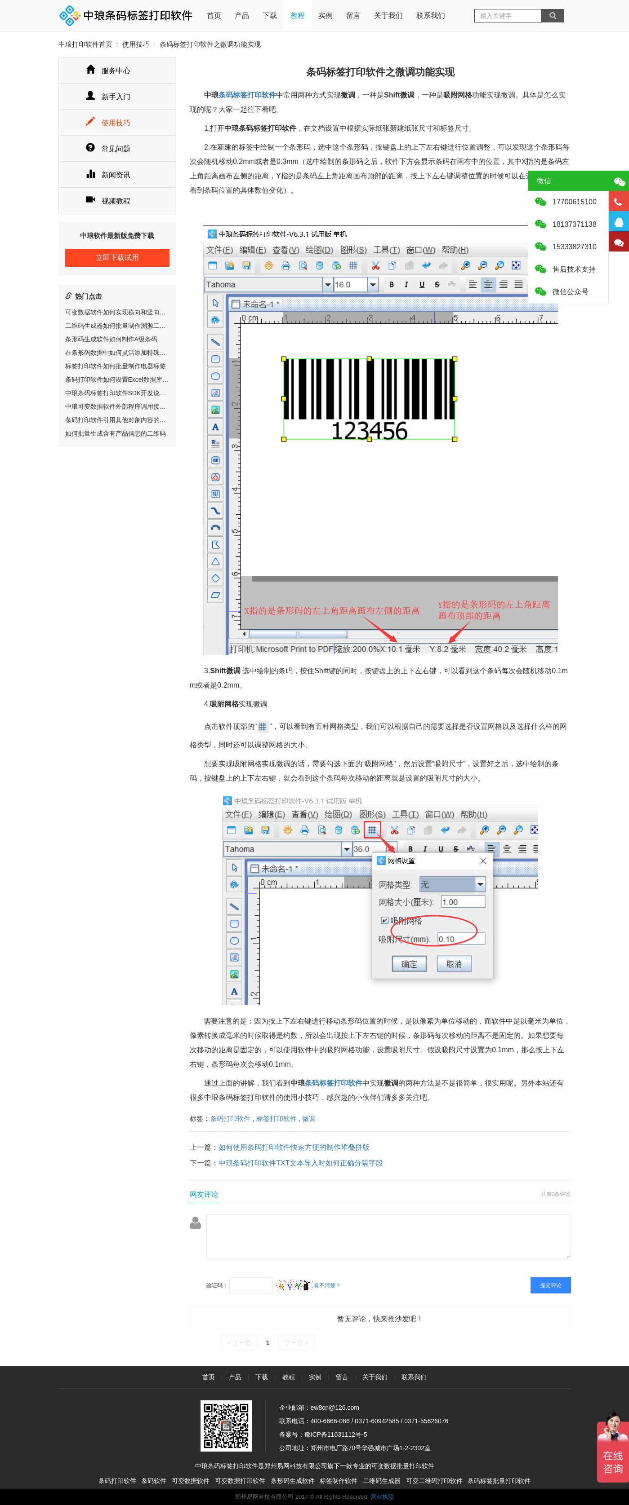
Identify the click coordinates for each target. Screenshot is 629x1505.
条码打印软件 (230, 1118)
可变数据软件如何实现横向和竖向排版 (118, 312)
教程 (297, 15)
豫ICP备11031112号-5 (335, 1434)
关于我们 (388, 15)
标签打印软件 (276, 1118)
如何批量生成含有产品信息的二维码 (115, 433)
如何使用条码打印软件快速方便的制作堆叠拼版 (294, 1147)
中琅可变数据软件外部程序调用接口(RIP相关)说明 (135, 406)
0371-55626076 (426, 1421)
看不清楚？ (309, 1285)
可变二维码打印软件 (434, 1480)
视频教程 (108, 201)
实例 (325, 15)
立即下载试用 (117, 257)
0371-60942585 (377, 1421)
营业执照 (382, 1496)
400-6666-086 (330, 1421)
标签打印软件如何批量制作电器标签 (115, 366)
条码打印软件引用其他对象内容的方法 (118, 420)
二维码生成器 (382, 1480)
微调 (309, 1118)
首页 (214, 9)
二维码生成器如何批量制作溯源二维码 (118, 325)
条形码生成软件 (293, 1480)
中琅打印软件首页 (85, 44)
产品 (242, 15)
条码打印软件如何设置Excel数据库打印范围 (126, 379)
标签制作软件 (338, 1480)
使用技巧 (135, 44)
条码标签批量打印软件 (499, 1480)
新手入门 (108, 97)
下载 (270, 15)
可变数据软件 (191, 1480)
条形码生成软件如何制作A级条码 (111, 339)
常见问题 (108, 149)
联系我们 (430, 15)
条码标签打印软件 (247, 95)
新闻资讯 (108, 175)
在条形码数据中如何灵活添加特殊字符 (118, 352)
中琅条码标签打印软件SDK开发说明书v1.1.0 (127, 393)
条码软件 (153, 1480)
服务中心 (108, 71)
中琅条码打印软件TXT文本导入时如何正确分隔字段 (301, 1163)
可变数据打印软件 (240, 1480)
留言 (353, 15)
